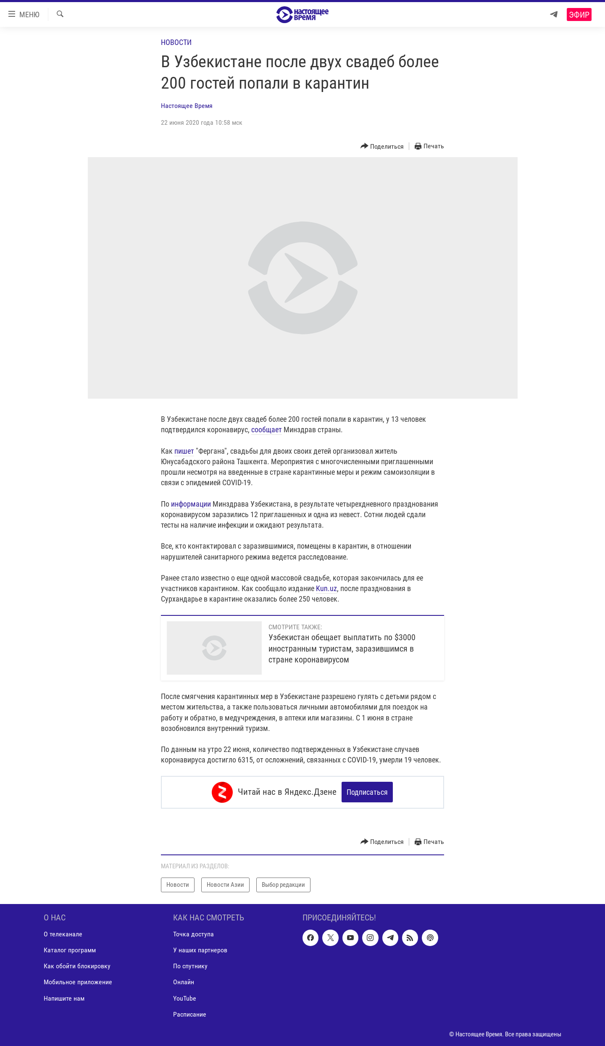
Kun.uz (326, 588)
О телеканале (63, 934)
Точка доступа (193, 934)
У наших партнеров (200, 950)
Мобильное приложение (78, 982)
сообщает (266, 429)
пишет (184, 451)
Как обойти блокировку (77, 966)
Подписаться (367, 792)
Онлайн (183, 982)
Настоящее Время (187, 106)
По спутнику (190, 966)
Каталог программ (70, 950)
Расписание (189, 1014)
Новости (176, 42)
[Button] (382, 146)
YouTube (184, 998)
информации (191, 503)
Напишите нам (64, 998)
